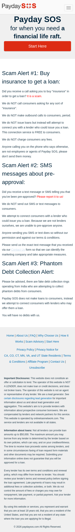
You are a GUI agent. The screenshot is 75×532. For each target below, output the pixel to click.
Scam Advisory (34, 341)
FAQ (33, 335)
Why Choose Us (48, 335)
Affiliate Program (37, 361)
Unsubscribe (37, 367)
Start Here (37, 46)
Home (10, 335)
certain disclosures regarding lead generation (28, 398)
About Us (22, 335)
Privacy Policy (25, 349)
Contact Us (18, 249)
